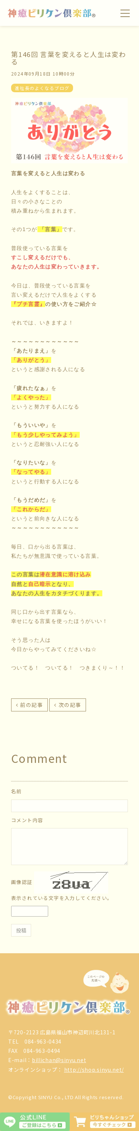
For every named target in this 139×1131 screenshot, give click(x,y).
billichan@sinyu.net (59, 1060)
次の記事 (70, 704)
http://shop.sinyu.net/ (94, 1069)
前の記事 (31, 704)
